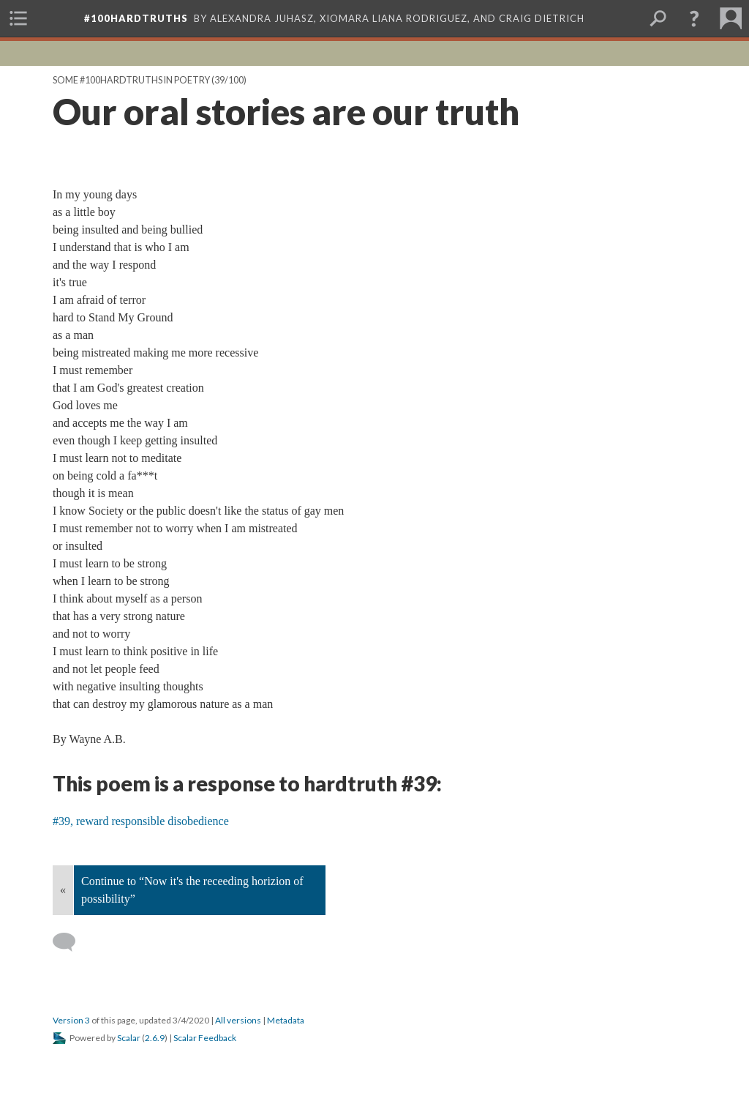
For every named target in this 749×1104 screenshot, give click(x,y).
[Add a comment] (71, 942)
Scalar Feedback (204, 1037)
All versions (238, 1020)
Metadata (285, 1020)
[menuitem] (18, 18)
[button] (694, 18)
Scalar (128, 1037)
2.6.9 (155, 1037)
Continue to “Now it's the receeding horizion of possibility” (192, 890)
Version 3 (71, 1020)
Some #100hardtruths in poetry (131, 80)
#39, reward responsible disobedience (141, 821)
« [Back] (63, 890)
